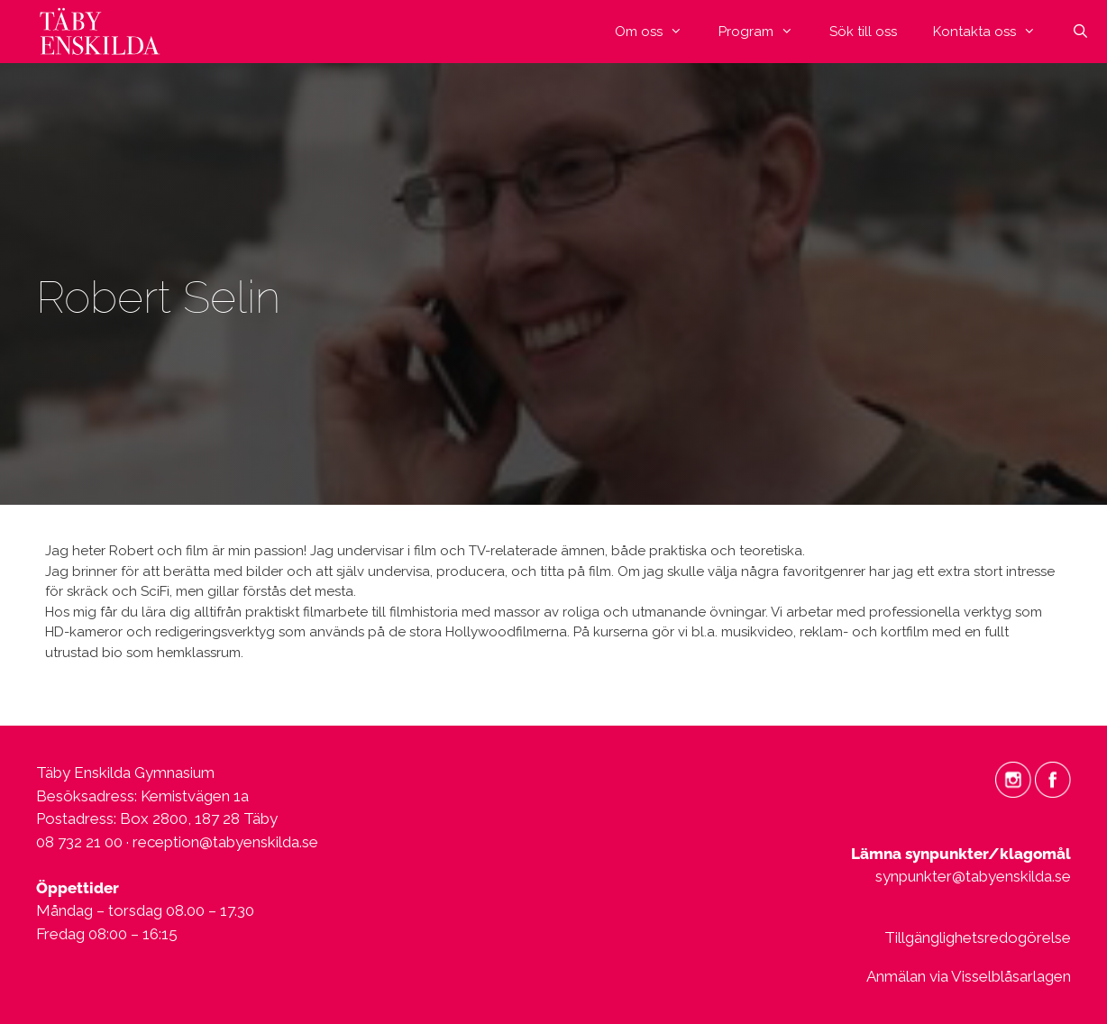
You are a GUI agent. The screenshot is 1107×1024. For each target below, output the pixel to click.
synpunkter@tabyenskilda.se (973, 876)
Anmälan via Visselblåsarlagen (968, 976)
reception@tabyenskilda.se (225, 842)
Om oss (657, 31)
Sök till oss (863, 31)
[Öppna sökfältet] (1080, 31)
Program (764, 31)
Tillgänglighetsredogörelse (977, 937)
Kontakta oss (993, 31)
